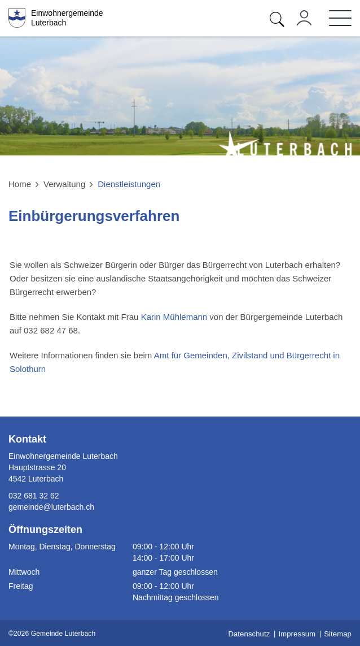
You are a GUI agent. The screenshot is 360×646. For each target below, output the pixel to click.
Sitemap (338, 634)
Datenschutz (249, 634)
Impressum (296, 634)
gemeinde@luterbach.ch (51, 506)
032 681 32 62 (33, 495)
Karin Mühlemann (174, 317)
